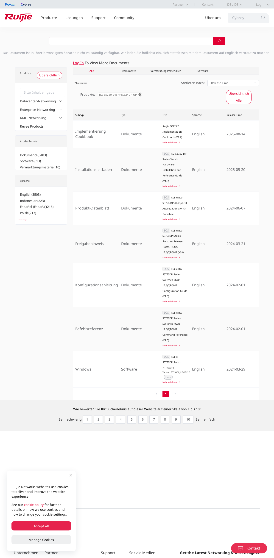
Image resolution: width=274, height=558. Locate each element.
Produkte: (87, 94)
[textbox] (42, 92)
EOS (166, 154)
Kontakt (207, 4)
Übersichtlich (49, 75)
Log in (261, 4)
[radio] (75, 419)
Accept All (41, 526)
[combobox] (42, 92)
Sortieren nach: (193, 83)
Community (124, 17)
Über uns (213, 17)
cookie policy (34, 504)
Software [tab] (203, 71)
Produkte (49, 17)
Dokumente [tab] (129, 71)
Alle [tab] (91, 71)
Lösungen (74, 17)
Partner (178, 4)
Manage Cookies (41, 540)
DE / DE (232, 4)
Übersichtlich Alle (239, 97)
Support (98, 17)
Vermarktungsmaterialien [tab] (166, 71)
